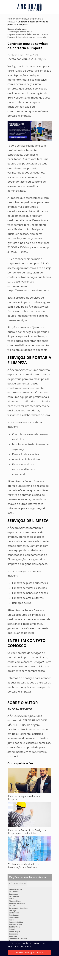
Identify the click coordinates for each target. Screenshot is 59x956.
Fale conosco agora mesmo (29, 952)
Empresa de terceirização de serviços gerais (27, 37)
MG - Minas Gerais (17, 883)
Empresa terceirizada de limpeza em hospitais (28, 34)
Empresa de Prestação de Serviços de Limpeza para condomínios (27, 832)
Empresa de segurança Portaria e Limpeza (25, 798)
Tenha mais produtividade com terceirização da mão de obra (24, 866)
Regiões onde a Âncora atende (27, 877)
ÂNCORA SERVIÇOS (34, 59)
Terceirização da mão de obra (21, 31)
